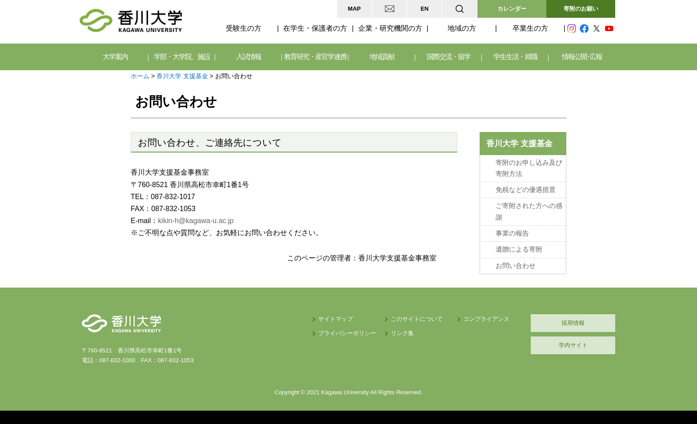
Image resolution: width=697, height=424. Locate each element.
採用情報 (573, 323)
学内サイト (573, 345)
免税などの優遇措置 (526, 189)
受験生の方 (243, 28)
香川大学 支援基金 (182, 76)
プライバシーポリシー (347, 333)
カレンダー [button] (511, 8)
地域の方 (462, 28)
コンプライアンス (486, 319)
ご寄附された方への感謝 (529, 211)
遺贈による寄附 (519, 249)
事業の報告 (512, 233)
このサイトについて (417, 319)
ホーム (140, 76)
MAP (354, 8)
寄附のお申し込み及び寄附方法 (529, 168)
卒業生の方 (530, 28)
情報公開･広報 (582, 56)
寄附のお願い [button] (581, 8)
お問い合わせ (516, 265)
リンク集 (402, 333)
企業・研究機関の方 (390, 28)
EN (425, 8)
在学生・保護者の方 (315, 28)
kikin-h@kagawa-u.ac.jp (195, 220)
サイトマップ (335, 319)
